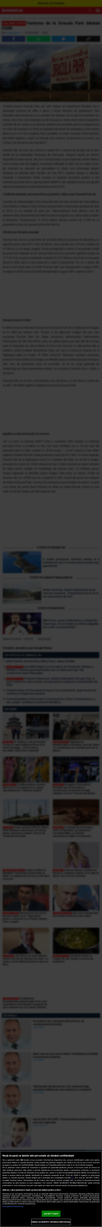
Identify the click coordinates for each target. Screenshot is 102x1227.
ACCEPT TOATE (51, 1214)
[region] (51, 1189)
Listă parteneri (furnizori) (12, 1206)
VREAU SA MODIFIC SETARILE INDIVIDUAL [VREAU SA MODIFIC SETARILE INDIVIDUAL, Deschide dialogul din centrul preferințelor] (51, 1222)
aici (72, 1178)
